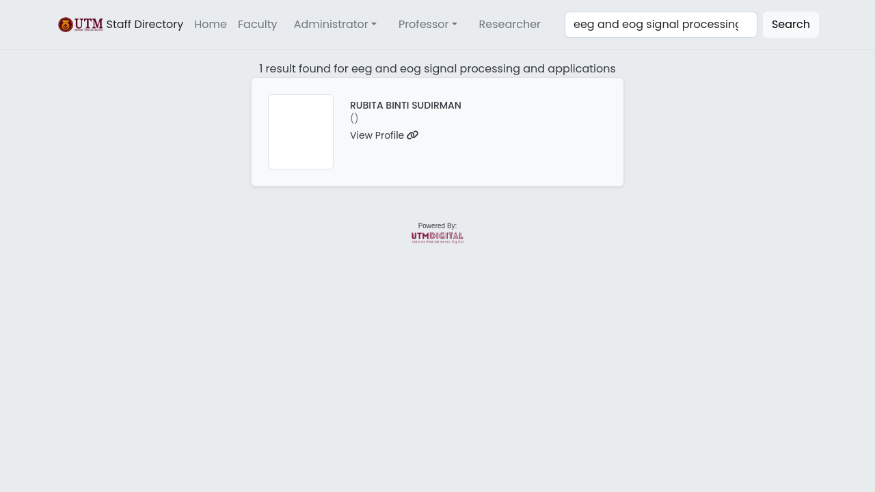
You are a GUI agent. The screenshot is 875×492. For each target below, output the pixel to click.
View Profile (384, 135)
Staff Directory (119, 24)
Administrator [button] (331, 24)
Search (791, 24)
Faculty (258, 24)
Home (210, 24)
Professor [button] (424, 24)
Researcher (510, 24)
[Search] (661, 25)
